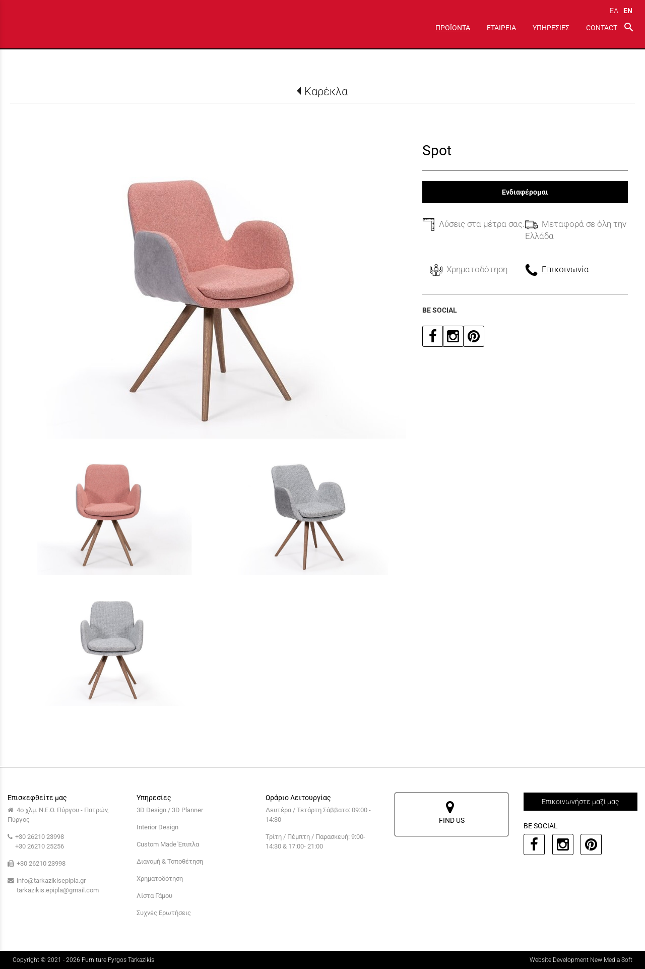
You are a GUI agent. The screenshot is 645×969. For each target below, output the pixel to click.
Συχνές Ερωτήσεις (164, 913)
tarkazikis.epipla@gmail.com (58, 890)
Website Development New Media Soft (581, 959)
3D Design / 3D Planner (170, 810)
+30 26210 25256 (39, 846)
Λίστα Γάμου (154, 895)
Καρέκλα (326, 91)
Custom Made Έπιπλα (168, 844)
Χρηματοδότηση (160, 878)
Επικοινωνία (565, 269)
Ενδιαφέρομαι (525, 192)
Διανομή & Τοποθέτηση (170, 861)
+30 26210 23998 (39, 836)
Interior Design (157, 827)
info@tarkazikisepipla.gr (51, 880)
